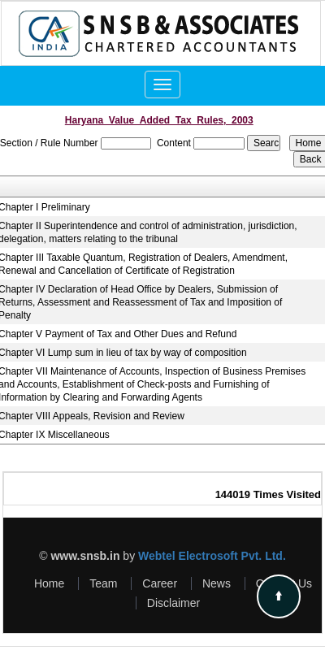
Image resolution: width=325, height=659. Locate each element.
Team (103, 583)
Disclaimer (173, 602)
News (216, 583)
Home (49, 583)
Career (159, 583)
